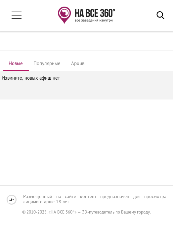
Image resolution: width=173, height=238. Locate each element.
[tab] (15, 64)
